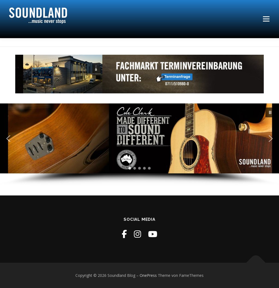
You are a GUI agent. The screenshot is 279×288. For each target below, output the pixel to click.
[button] (270, 112)
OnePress (148, 275)
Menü (266, 19)
